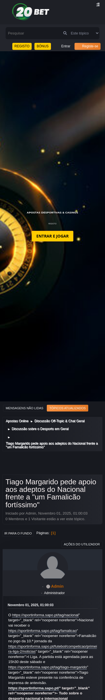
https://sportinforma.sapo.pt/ (33, 688)
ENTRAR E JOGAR (52, 236)
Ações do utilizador (82, 544)
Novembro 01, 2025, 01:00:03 (30, 605)
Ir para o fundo (18, 533)
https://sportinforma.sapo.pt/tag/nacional (45, 615)
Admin (57, 586)
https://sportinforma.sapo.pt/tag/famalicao (42, 631)
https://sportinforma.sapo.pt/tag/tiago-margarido (47, 667)
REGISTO (22, 46)
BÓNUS (43, 46)
